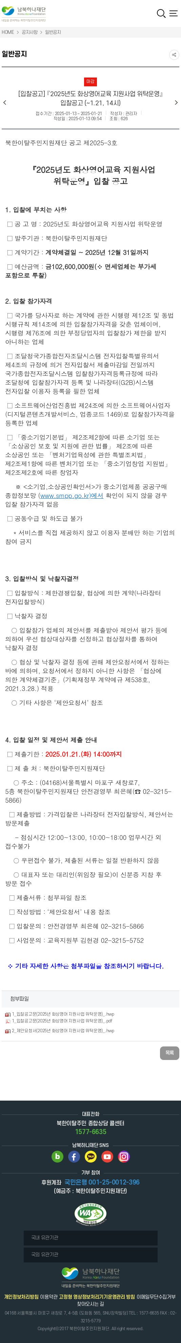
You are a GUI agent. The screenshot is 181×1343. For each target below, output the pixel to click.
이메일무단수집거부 (156, 1297)
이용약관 (48, 1297)
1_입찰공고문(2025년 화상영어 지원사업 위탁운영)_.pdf (62, 1021)
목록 (169, 1053)
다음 (176, 102)
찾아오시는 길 (90, 1304)
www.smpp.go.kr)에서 (72, 495)
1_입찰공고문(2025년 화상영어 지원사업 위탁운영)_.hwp (63, 1014)
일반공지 (53, 32)
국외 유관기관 (44, 1255)
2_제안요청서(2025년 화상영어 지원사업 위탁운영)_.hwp (63, 1030)
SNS (174, 55)
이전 (4, 102)
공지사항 (30, 32)
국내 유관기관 (44, 1238)
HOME (8, 32)
